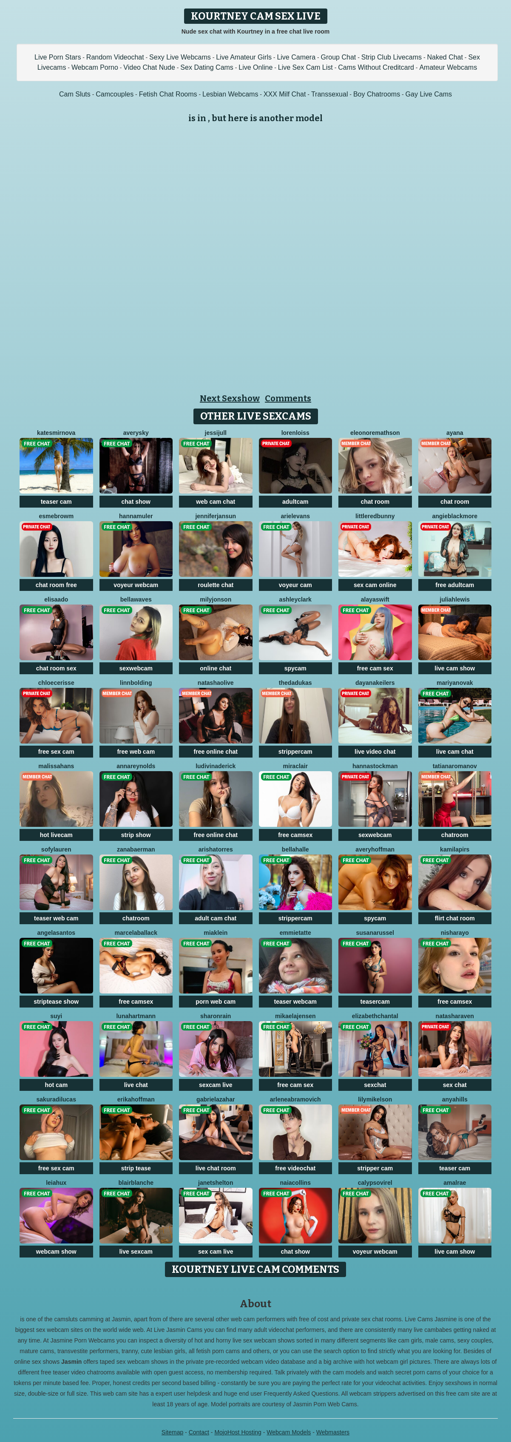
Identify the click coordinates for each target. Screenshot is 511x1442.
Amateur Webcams (448, 67)
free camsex (295, 835)
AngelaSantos (56, 932)
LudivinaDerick (216, 766)
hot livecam (56, 835)
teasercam (375, 1001)
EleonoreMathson (375, 432)
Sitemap (172, 1432)
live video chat (375, 751)
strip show (136, 835)
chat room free (56, 585)
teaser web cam (56, 918)
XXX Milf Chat (285, 94)
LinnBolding (136, 682)
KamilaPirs (454, 849)
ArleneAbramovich (295, 1099)
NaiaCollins (295, 1182)
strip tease (136, 1168)
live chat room (216, 1168)
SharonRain (215, 1016)
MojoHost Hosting (237, 1432)
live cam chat (455, 751)
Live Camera (296, 57)
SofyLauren (56, 849)
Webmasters (332, 1432)
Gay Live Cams (429, 94)
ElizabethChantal (375, 1016)
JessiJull (216, 432)
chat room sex (56, 668)
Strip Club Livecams (391, 57)
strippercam (295, 751)
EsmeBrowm (56, 516)
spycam (295, 668)
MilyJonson (215, 599)
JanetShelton (215, 1182)
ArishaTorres (216, 849)
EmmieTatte (295, 932)
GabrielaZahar (215, 1099)
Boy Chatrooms (376, 94)
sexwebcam (136, 668)
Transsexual (329, 94)
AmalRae (454, 1182)
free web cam (136, 751)
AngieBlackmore (454, 516)
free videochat (295, 1168)
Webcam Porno (94, 67)
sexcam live (216, 1085)
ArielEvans (295, 516)
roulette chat (215, 585)
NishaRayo (455, 932)
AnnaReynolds (135, 766)
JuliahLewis (455, 599)
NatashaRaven (455, 1016)
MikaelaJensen (295, 1016)
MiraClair (295, 766)
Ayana (454, 432)
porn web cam (216, 1001)
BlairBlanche (136, 1182)
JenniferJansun (215, 516)
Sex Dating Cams (206, 67)
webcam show (56, 1251)
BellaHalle (295, 849)
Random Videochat (115, 57)
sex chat (455, 1085)
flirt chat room (455, 918)
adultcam (295, 501)
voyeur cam (295, 585)
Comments (288, 398)
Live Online (255, 67)
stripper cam (375, 1168)
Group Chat (338, 57)
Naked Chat (445, 57)
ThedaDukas (295, 682)
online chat (215, 668)
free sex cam (56, 751)
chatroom (454, 835)
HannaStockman (375, 766)
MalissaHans (56, 766)
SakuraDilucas (56, 1099)
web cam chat (215, 501)
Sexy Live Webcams (180, 57)
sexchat (375, 1085)
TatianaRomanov (455, 766)
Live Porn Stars (57, 57)
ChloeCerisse (56, 682)
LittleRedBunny (375, 516)
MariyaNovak (455, 682)
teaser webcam (295, 1001)
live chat (136, 1085)
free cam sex (375, 668)
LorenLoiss (295, 432)
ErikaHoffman (136, 1099)
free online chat (216, 751)
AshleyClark (295, 599)
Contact (199, 1432)
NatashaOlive (216, 682)
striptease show (56, 1001)
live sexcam (136, 1251)
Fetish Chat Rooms (168, 94)
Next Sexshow (230, 398)
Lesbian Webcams (230, 94)
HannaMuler (136, 516)
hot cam (56, 1085)
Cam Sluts (75, 94)
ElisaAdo (56, 599)
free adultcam (454, 585)
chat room (375, 501)
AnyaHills (455, 1099)
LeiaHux (56, 1182)
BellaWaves (136, 599)
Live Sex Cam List (305, 67)
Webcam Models (289, 1432)
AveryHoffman (375, 849)
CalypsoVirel (375, 1182)
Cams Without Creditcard (376, 67)
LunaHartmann (136, 1016)
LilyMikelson (375, 1099)
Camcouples (114, 94)
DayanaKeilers (375, 682)
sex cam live (215, 1251)
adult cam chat (215, 918)
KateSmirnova (56, 432)
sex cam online (375, 585)
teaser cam (56, 501)
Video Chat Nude (149, 67)
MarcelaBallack (136, 932)
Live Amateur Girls (244, 57)
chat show (136, 501)
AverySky (136, 432)
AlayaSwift (375, 599)
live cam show (454, 668)
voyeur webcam (136, 585)
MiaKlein (215, 932)
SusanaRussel (375, 932)
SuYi (56, 1016)
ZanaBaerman (136, 849)
